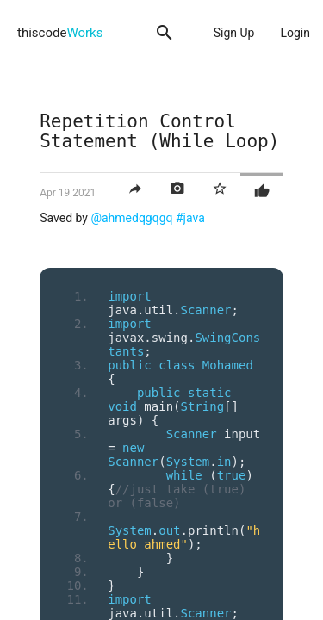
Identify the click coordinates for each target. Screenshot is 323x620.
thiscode (59, 32)
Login (295, 33)
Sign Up (234, 33)
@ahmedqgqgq (131, 218)
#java (190, 218)
